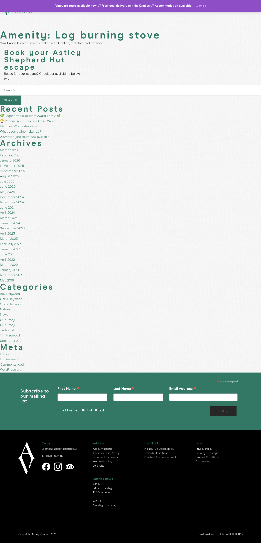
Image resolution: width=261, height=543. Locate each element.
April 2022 (7, 259)
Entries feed (9, 359)
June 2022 (7, 254)
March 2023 (9, 238)
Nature (5, 309)
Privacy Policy (204, 449)
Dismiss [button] (201, 5)
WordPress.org (10, 369)
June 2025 (7, 186)
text (101, 410)
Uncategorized (10, 340)
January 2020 (10, 270)
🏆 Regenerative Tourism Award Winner (29, 121)
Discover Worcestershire (18, 126)
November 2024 (12, 202)
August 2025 (9, 176)
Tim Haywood (10, 335)
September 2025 (12, 171)
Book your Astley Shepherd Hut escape (43, 60)
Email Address (182, 389)
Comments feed (12, 364)
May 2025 (7, 191)
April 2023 (7, 233)
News (4, 314)
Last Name (123, 389)
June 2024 (7, 207)
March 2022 (9, 264)
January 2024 (10, 223)
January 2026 (10, 160)
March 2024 (9, 218)
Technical (7, 330)
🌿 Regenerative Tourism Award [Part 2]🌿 (30, 116)
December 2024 (12, 197)
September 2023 (12, 228)
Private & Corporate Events (160, 457)
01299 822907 (54, 456)
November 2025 (12, 165)
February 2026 (10, 155)
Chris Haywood (11, 299)
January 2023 (10, 249)
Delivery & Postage (207, 453)
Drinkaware (202, 461)
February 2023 (10, 244)
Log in (4, 354)
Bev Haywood (10, 294)
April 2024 (7, 212)
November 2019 (11, 275)
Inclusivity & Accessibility (159, 449)
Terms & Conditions (156, 453)
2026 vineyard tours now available (24, 136)
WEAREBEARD (234, 534)
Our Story (7, 320)
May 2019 (7, 280)
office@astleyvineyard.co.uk (60, 449)
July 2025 (7, 181)
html (89, 410)
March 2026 (9, 150)
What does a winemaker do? (20, 131)
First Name (68, 389)
